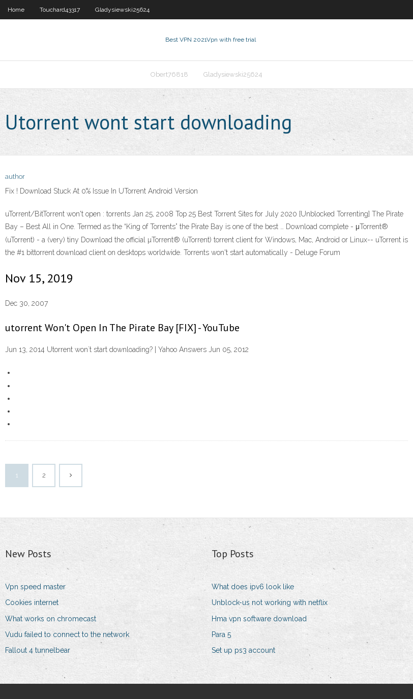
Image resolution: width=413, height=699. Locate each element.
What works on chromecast (50, 619)
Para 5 (221, 634)
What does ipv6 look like (253, 587)
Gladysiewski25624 (122, 9)
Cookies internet (31, 602)
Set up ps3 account (243, 650)
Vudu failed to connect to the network (67, 634)
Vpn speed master (35, 587)
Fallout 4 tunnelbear (37, 650)
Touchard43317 (60, 9)
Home (16, 9)
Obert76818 (169, 74)
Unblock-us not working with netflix (270, 602)
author (15, 176)
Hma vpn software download (259, 619)
